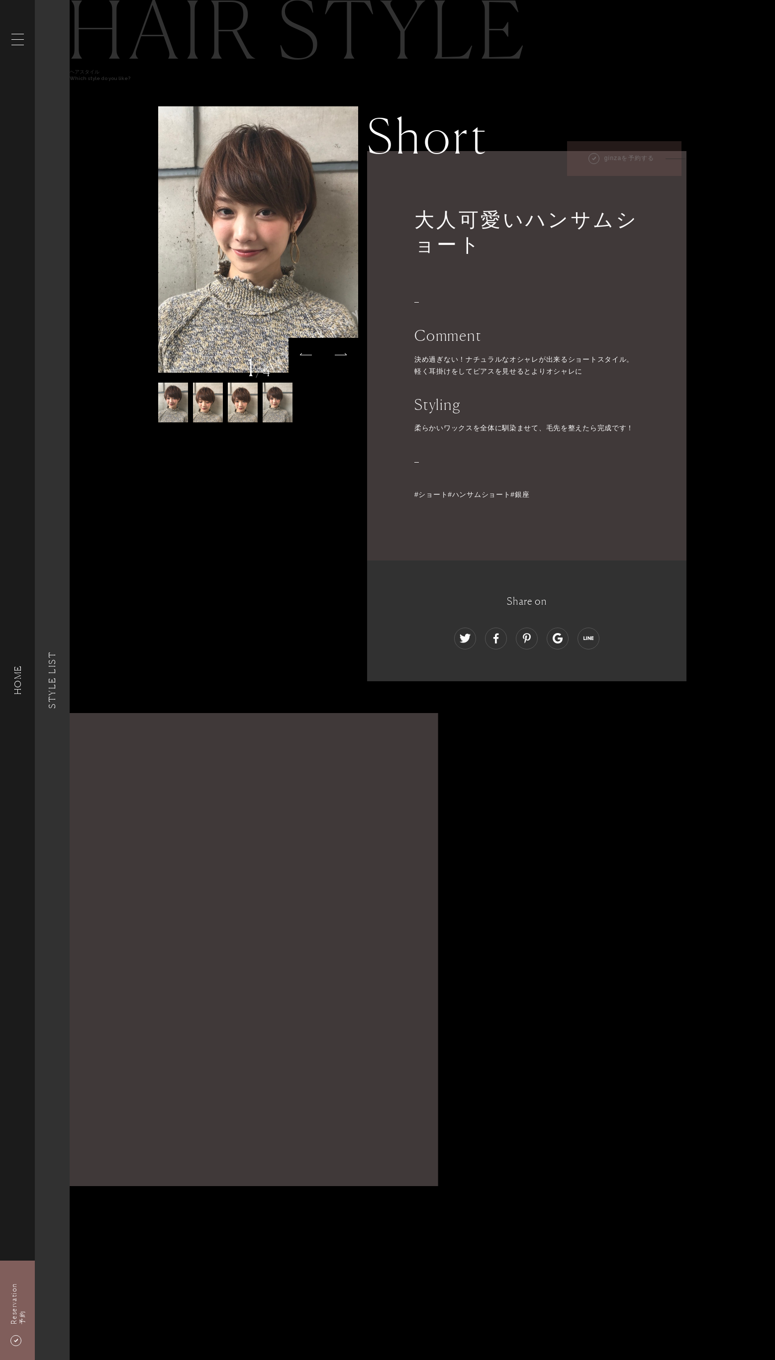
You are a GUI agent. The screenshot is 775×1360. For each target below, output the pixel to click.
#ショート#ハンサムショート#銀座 (471, 494)
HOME (17, 680)
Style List (52, 680)
